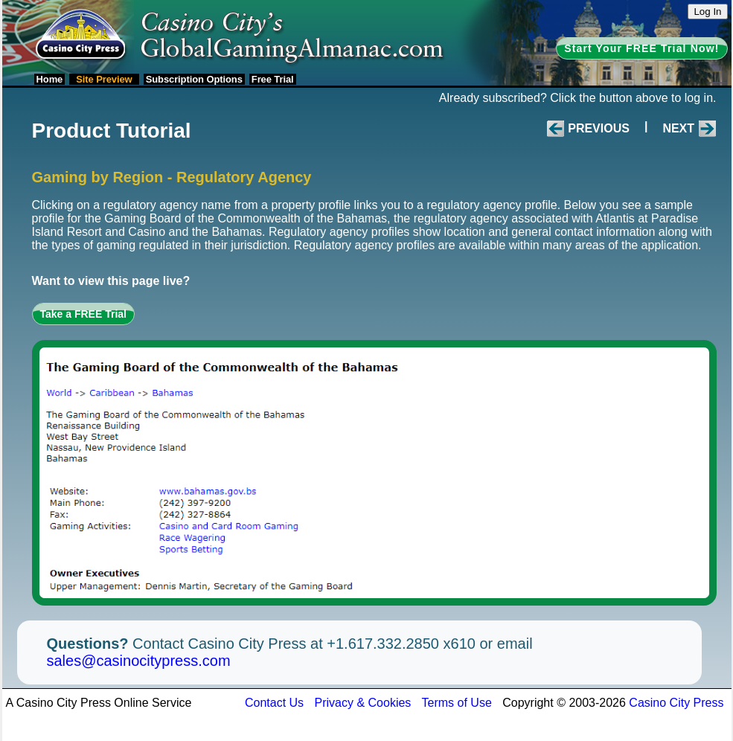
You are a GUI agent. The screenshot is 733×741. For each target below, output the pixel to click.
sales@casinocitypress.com (139, 660)
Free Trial (273, 79)
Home (49, 79)
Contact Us (274, 702)
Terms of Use (457, 702)
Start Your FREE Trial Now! (641, 48)
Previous (599, 128)
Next (678, 128)
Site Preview (104, 79)
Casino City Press (676, 702)
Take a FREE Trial (83, 314)
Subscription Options (194, 79)
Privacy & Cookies (363, 702)
